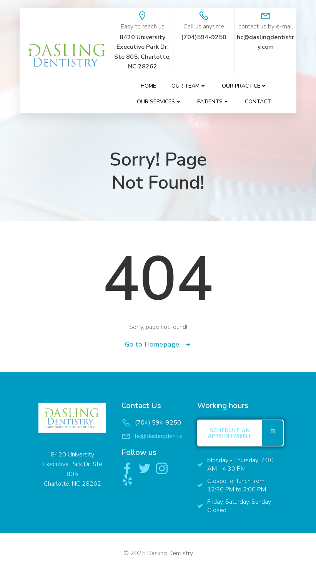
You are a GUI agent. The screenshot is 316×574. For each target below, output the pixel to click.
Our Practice (244, 86)
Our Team (188, 86)
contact (258, 101)
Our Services (159, 101)
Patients (213, 101)
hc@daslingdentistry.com (168, 436)
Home (148, 86)
